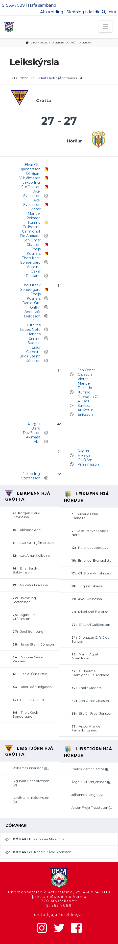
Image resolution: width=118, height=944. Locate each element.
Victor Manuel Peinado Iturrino (33, 216)
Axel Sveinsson (32, 193)
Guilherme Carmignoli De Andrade (30, 231)
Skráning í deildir (83, 12)
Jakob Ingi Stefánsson (31, 184)
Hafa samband (42, 5)
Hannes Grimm (34, 336)
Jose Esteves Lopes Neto (30, 325)
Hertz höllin (48, 78)
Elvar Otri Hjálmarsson (30, 166)
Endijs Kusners (34, 251)
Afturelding (51, 12)
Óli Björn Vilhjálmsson (30, 175)
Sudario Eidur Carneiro (33, 347)
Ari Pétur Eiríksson (85, 412)
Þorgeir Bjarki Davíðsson (32, 428)
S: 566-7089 (13, 5)
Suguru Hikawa (84, 453)
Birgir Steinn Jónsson (30, 358)
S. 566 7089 (59, 905)
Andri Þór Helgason (32, 314)
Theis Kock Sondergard (30, 260)
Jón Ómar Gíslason (32, 242)
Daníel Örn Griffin (31, 305)
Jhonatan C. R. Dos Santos (88, 401)
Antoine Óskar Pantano (33, 271)
